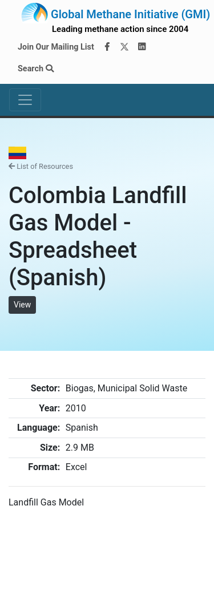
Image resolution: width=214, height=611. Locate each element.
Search (36, 69)
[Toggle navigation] (25, 99)
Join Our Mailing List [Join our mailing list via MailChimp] (56, 47)
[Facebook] (107, 47)
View (22, 304)
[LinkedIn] (142, 47)
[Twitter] (124, 47)
